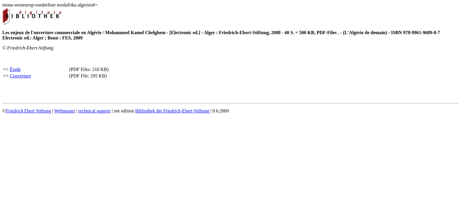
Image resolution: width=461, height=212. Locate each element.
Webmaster (64, 110)
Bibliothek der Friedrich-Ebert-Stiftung (172, 110)
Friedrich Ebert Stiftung (28, 110)
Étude (15, 69)
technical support (94, 110)
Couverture (20, 75)
